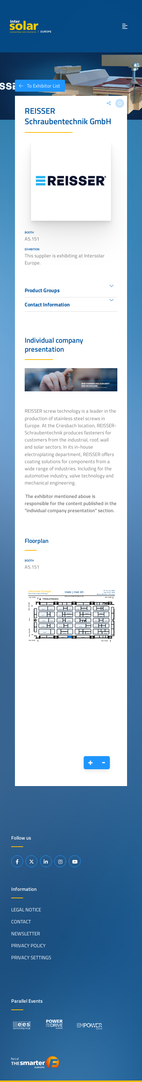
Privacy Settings (31, 957)
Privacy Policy (28, 945)
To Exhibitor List (37, 85)
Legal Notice (26, 909)
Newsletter (25, 933)
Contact (21, 921)
